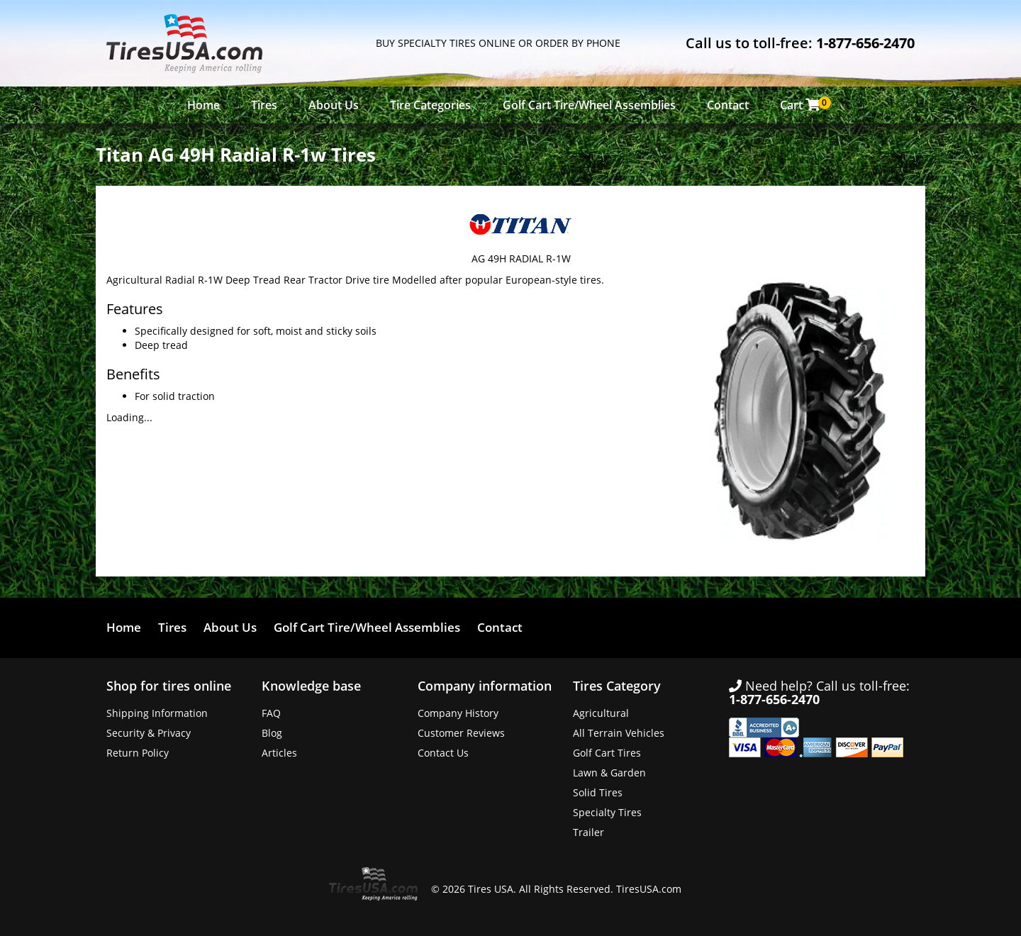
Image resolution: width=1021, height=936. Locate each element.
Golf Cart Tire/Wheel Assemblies (589, 105)
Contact (728, 105)
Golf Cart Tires (607, 752)
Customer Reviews (461, 733)
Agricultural (601, 713)
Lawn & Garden (609, 772)
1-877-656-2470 (865, 42)
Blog (272, 733)
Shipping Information (157, 713)
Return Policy (137, 752)
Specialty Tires (607, 812)
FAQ (271, 713)
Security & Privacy (148, 733)
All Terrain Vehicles (618, 733)
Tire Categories (430, 105)
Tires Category (617, 685)
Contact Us (443, 752)
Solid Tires (598, 792)
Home (203, 105)
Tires (264, 105)
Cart (803, 104)
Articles (279, 752)
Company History (458, 713)
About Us (333, 105)
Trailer (588, 832)
